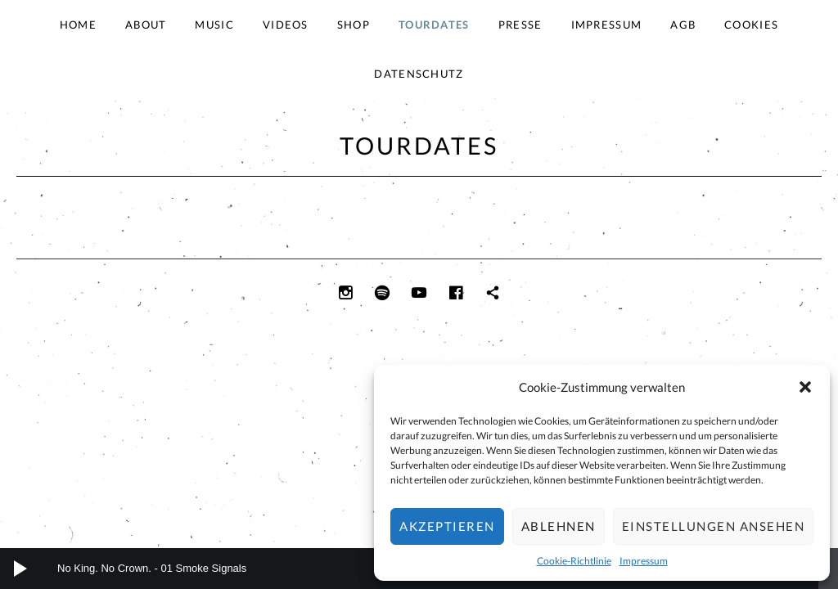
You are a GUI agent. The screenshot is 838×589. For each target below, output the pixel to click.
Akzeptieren (447, 526)
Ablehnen (558, 526)
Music (214, 24)
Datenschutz (418, 73)
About (146, 24)
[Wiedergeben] (20, 568)
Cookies (751, 24)
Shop (353, 24)
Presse (520, 24)
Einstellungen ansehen (713, 526)
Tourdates (434, 24)
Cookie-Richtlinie (574, 561)
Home (78, 24)
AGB (683, 24)
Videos (286, 24)
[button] (805, 387)
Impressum (643, 561)
